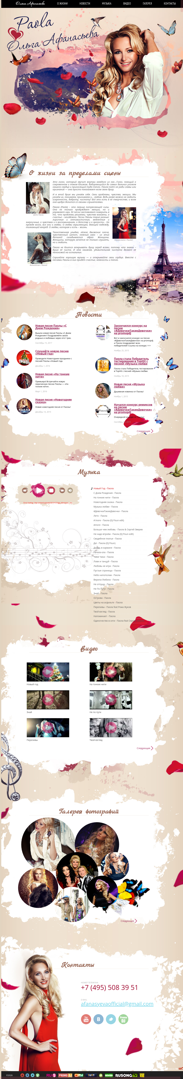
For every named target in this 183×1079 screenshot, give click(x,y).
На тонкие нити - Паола (106, 497)
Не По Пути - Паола (104, 588)
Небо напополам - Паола (107, 575)
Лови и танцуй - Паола (106, 561)
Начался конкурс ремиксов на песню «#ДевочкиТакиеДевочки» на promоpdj (133, 408)
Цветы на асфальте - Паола (108, 602)
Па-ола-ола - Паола (104, 552)
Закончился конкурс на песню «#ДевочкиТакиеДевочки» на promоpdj (133, 329)
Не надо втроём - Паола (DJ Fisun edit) (114, 533)
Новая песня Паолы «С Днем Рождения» (51, 327)
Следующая (143, 431)
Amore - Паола (101, 524)
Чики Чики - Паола (104, 556)
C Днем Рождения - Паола (107, 492)
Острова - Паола (102, 597)
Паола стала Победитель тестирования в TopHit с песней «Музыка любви (131, 361)
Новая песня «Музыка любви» (129, 385)
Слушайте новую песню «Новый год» (52, 352)
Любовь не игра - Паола (106, 565)
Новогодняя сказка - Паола (108, 502)
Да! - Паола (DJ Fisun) (104, 543)
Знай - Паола (100, 593)
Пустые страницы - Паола (107, 570)
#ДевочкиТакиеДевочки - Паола (111, 511)
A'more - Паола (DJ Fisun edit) (109, 520)
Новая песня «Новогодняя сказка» (53, 401)
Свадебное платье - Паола (108, 538)
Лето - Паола (100, 515)
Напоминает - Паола (104, 616)
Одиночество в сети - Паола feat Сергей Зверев (119, 620)
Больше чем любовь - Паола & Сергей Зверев (118, 529)
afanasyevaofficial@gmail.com (117, 1003)
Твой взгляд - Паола (104, 611)
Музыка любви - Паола (106, 506)
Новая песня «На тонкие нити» (52, 375)
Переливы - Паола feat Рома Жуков (112, 607)
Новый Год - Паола (104, 488)
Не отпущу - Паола (103, 584)
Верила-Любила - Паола (106, 579)
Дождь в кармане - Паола (107, 547)
